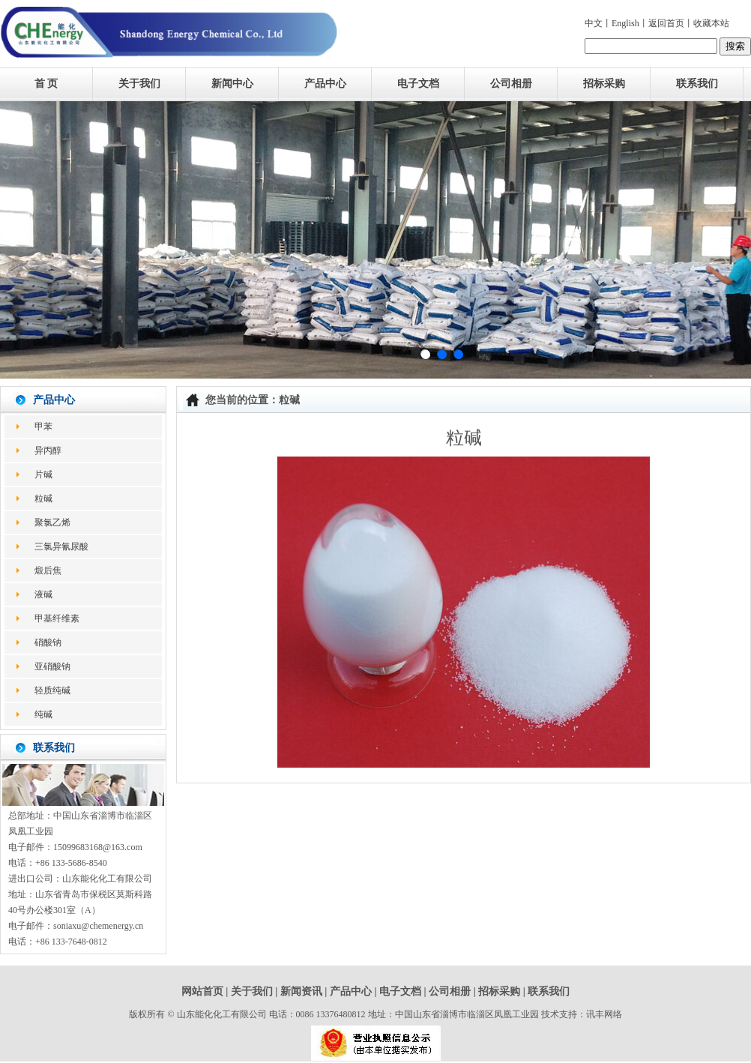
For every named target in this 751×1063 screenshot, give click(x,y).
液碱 (43, 594)
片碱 (43, 474)
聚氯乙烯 (52, 522)
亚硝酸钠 (52, 666)
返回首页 (666, 23)
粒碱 (43, 498)
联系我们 (697, 83)
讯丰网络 (604, 1014)
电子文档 (418, 83)
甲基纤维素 (56, 618)
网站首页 (202, 991)
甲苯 (43, 426)
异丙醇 (47, 450)
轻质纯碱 (52, 690)
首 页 (46, 83)
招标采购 (604, 83)
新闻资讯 (301, 991)
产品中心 (325, 83)
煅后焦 (47, 570)
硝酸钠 (47, 642)
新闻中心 (232, 83)
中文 (594, 23)
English (625, 23)
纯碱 (43, 714)
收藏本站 (711, 23)
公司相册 (511, 83)
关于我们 (139, 83)
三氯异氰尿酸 (61, 546)
